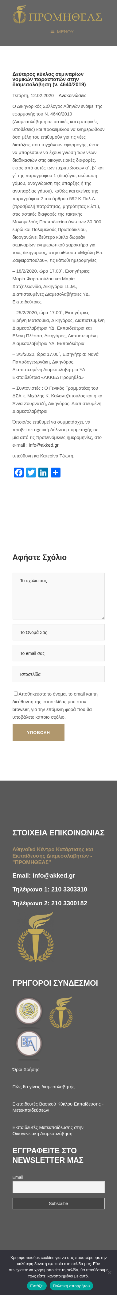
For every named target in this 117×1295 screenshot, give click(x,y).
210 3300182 (69, 903)
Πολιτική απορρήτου (71, 1286)
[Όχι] (109, 1272)
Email (18, 1177)
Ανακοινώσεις (73, 95)
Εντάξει (37, 1286)
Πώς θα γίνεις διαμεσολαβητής (44, 1086)
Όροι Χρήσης (26, 1069)
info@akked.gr (43, 445)
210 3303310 (69, 889)
